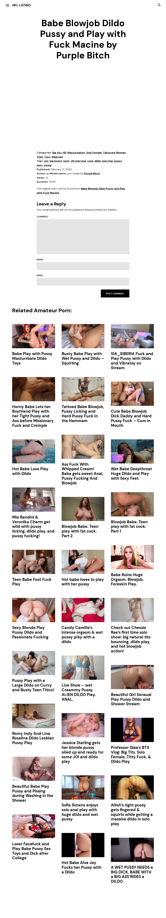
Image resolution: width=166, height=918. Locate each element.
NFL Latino (21, 5)
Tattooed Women (114, 152)
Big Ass (57, 152)
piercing (107, 161)
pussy (118, 161)
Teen (40, 157)
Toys (47, 157)
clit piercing (78, 161)
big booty (56, 161)
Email (41, 275)
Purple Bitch (92, 173)
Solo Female (94, 152)
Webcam (57, 157)
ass (46, 161)
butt (66, 161)
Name (41, 259)
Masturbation (76, 152)
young (48, 165)
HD (64, 152)
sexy (40, 165)
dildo (98, 161)
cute (90, 161)
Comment (43, 216)
